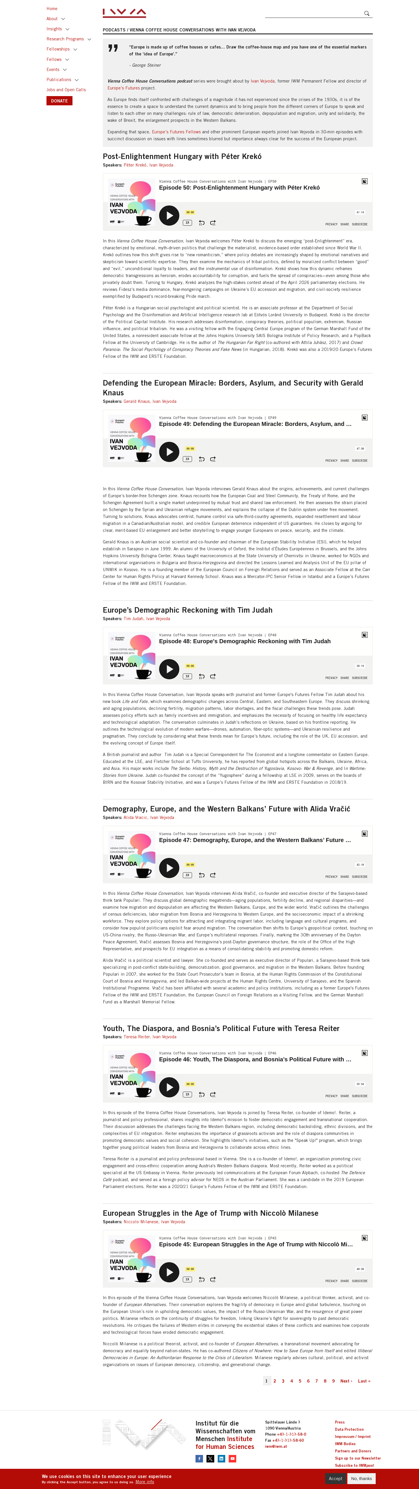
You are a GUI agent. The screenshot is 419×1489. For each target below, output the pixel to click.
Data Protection (349, 1429)
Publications (58, 79)
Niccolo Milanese (141, 1221)
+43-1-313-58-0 (291, 1434)
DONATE (59, 100)
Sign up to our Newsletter (358, 1458)
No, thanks (361, 1478)
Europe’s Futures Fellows (176, 131)
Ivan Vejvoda (263, 80)
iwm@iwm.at (276, 1446)
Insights (54, 28)
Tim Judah (133, 618)
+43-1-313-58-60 (288, 1440)
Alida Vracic (135, 817)
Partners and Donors (353, 1451)
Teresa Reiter (137, 1036)
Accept (335, 1478)
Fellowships (58, 48)
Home (51, 8)
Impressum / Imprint (353, 1436)
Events (52, 69)
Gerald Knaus (137, 401)
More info (144, 1481)
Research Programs (65, 38)
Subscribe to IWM (354, 1465)
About (51, 18)
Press (340, 1422)
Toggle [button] (63, 19)
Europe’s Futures (123, 87)
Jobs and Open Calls (66, 89)
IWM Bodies (345, 1443)
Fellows (54, 59)
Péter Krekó (135, 164)
